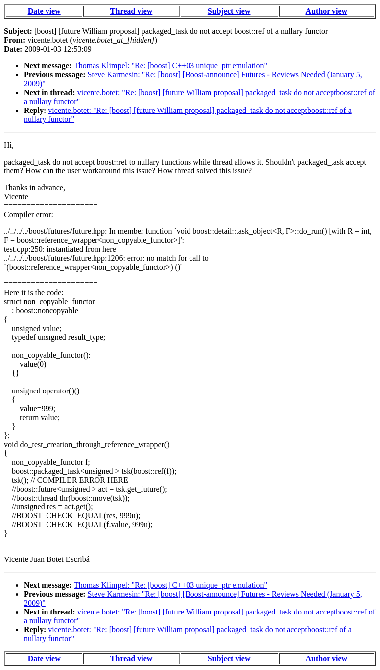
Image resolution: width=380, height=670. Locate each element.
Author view (327, 11)
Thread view (131, 11)
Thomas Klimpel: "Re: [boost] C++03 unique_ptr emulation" (170, 65)
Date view (44, 11)
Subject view (229, 11)
